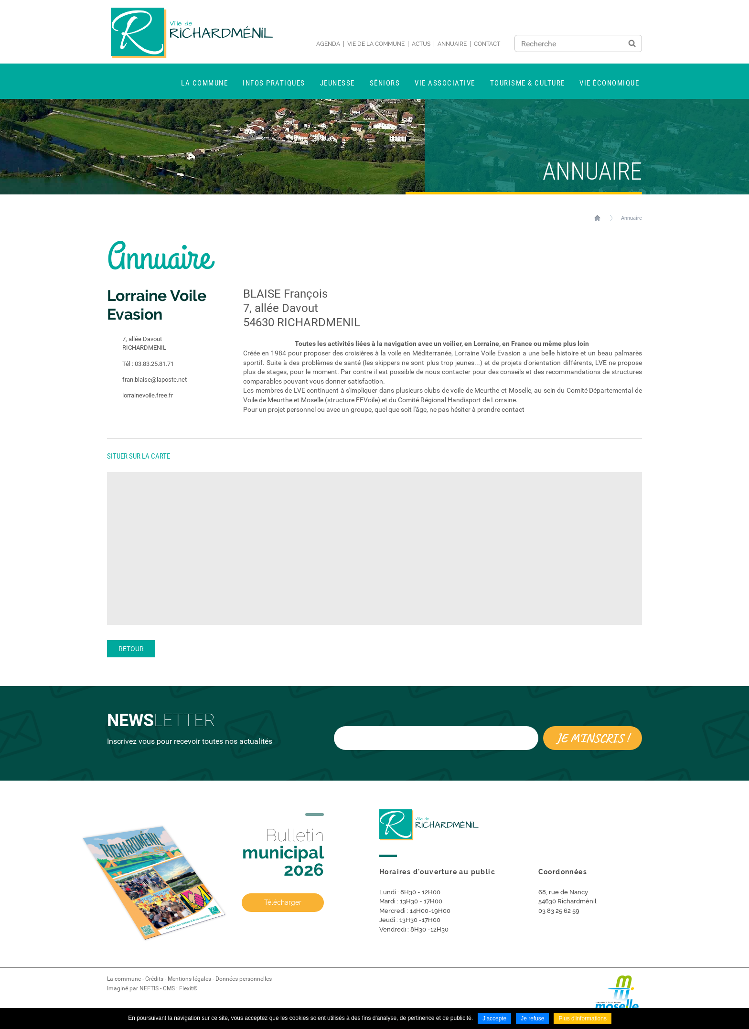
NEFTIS (149, 988)
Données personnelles (243, 978)
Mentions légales (189, 978)
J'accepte (494, 1018)
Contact (487, 44)
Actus (421, 44)
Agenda (328, 44)
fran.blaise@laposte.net (147, 379)
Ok (632, 43)
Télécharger (282, 902)
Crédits (154, 978)
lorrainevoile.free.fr (140, 395)
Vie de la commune (376, 44)
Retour (131, 649)
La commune (124, 978)
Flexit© (188, 988)
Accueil (597, 217)
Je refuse (532, 1018)
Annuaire (452, 44)
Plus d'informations (582, 1018)
